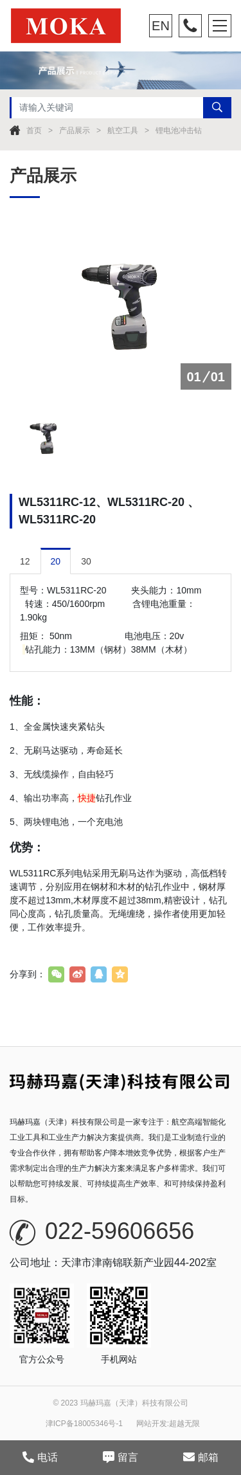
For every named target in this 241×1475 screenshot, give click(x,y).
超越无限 (184, 1423)
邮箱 (201, 1457)
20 (56, 561)
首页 (34, 130)
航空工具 (122, 130)
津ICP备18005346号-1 (84, 1423)
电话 (40, 1457)
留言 (120, 1457)
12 (25, 561)
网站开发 (151, 1423)
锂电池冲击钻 (179, 130)
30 (86, 561)
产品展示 (74, 130)
